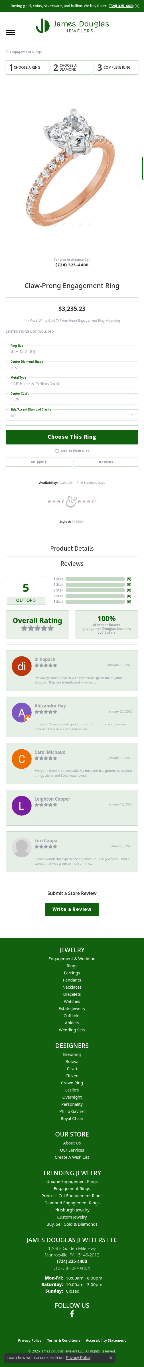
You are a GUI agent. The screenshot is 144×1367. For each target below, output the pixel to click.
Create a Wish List (72, 1157)
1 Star (58, 601)
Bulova (72, 1061)
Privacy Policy (30, 1340)
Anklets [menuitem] (72, 1022)
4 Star (58, 584)
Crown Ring (72, 1083)
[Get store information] (72, 1268)
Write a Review (72, 909)
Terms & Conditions (63, 1340)
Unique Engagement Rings (72, 1181)
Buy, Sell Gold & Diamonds (72, 1224)
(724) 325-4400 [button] (120, 6)
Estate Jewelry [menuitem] (72, 1008)
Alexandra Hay (50, 706)
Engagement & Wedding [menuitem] (72, 958)
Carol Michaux (50, 752)
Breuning (72, 1054)
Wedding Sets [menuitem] (72, 1030)
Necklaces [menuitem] (72, 987)
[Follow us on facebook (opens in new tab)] (72, 1314)
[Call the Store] (72, 1261)
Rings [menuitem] (72, 965)
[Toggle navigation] (10, 33)
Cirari (72, 1068)
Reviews (72, 564)
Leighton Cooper (52, 799)
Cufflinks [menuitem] (72, 1015)
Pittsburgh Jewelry (72, 1210)
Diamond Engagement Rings (72, 1202)
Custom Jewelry (72, 1217)
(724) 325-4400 (72, 265)
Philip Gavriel (72, 1111)
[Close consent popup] (111, 1358)
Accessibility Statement (106, 1340)
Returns (106, 462)
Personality (72, 1104)
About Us (72, 1143)
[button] (55, 224)
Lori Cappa (46, 840)
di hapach (45, 659)
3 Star (58, 590)
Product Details (72, 549)
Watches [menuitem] (72, 1001)
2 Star (58, 595)
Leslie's (72, 1090)
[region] (72, 171)
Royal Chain (72, 1118)
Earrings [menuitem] (72, 973)
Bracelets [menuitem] (72, 994)
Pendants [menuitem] (72, 980)
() (129, 578)
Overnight (72, 1097)
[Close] (137, 6)
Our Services (72, 1150)
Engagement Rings (26, 52)
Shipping (39, 462)
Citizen (72, 1075)
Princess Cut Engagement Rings (71, 1195)
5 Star (58, 578)
